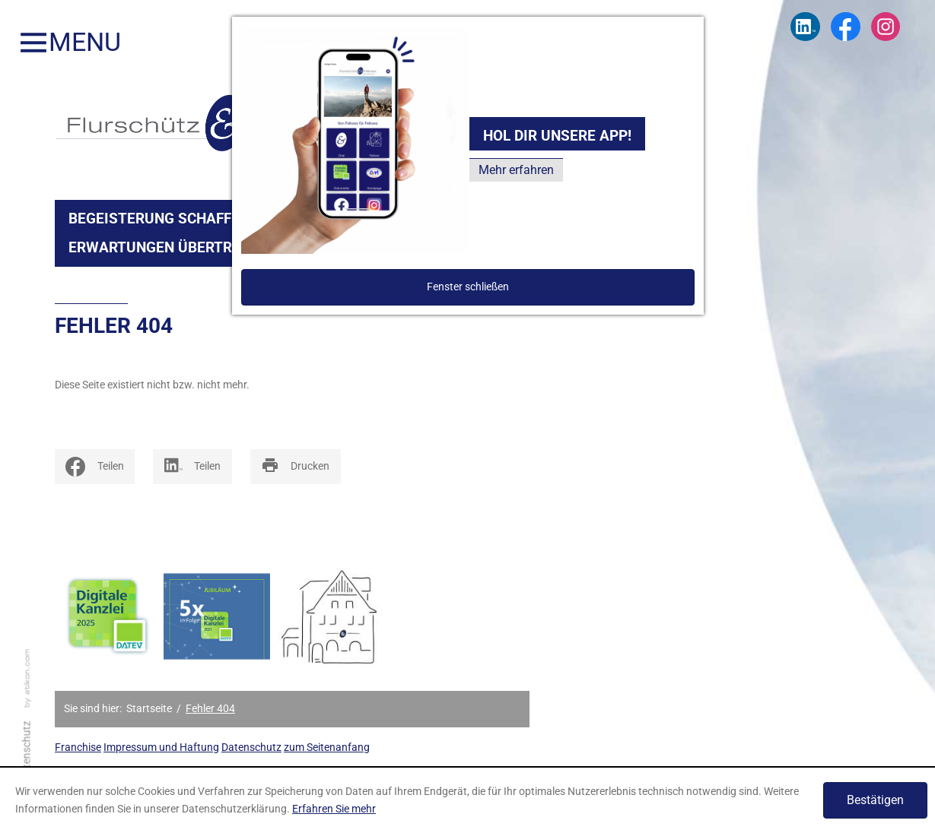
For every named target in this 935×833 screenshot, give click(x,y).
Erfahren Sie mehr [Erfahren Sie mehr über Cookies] (334, 809)
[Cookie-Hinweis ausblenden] (875, 800)
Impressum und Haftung (161, 747)
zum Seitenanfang (327, 747)
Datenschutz (251, 747)
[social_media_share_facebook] (95, 466)
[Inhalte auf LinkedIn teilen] (192, 466)
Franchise (78, 747)
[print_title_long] (295, 466)
